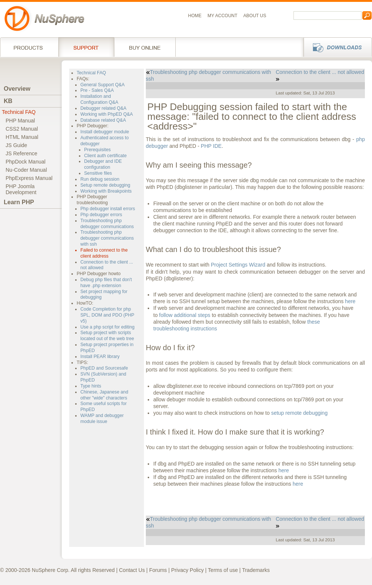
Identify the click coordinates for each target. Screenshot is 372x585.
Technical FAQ (19, 112)
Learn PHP (19, 202)
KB (8, 101)
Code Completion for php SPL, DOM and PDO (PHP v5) (107, 315)
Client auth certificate (105, 155)
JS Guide (16, 145)
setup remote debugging (299, 413)
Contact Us (132, 570)
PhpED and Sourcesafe (104, 368)
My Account (222, 15)
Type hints (90, 386)
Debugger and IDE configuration (103, 164)
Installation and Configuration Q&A (99, 99)
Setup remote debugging (105, 185)
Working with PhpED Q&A (106, 114)
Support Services (86, 47)
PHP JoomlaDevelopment (21, 189)
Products (29, 47)
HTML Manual (22, 137)
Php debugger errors (101, 214)
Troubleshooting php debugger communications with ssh (107, 238)
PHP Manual (20, 121)
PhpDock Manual (26, 162)
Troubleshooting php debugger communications (107, 223)
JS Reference (21, 153)
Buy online (145, 47)
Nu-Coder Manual (26, 170)
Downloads (335, 47)
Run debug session (99, 179)
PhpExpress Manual (29, 178)
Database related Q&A (103, 120)
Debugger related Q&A (103, 108)
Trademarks (256, 570)
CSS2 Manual (22, 129)
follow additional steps (184, 315)
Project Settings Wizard (238, 265)
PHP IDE (211, 146)
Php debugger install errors (107, 208)
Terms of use (223, 570)
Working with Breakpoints (106, 191)
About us (254, 15)
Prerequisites (97, 149)
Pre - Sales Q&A (97, 90)
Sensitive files (98, 173)
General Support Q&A (102, 84)
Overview (17, 88)
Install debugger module (104, 131)
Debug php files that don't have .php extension (106, 282)
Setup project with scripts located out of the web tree (107, 335)
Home (195, 15)
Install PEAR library (100, 356)
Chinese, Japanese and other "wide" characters (104, 395)
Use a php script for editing (107, 327)
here (350, 301)
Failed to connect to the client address (104, 253)
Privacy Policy (187, 570)
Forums (158, 570)
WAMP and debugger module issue (102, 418)
